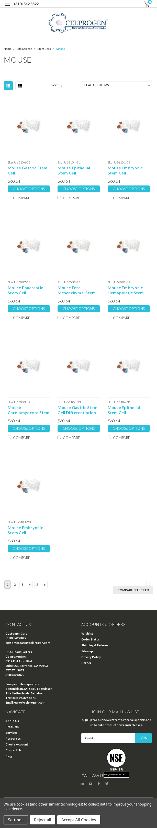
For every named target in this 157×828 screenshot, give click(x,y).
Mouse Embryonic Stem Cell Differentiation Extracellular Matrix (27, 530)
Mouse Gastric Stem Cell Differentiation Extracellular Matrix (77, 410)
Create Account (16, 744)
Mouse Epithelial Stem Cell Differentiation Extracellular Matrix (127, 410)
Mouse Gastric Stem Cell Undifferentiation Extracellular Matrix (28, 170)
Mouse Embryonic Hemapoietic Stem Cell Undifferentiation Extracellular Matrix (127, 290)
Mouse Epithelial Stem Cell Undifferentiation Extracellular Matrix (77, 170)
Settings (16, 820)
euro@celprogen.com (29, 702)
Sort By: (57, 85)
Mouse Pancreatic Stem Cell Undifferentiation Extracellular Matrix (27, 290)
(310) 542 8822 (26, 4)
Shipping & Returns (94, 645)
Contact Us (13, 750)
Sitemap (87, 651)
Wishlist (87, 633)
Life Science (24, 49)
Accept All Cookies (78, 820)
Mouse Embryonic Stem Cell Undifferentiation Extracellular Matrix (127, 170)
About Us (12, 721)
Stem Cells (44, 49)
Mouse (60, 49)
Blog (8, 756)
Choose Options (29, 188)
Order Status (90, 639)
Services (11, 732)
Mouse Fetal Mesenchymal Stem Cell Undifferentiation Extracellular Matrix (77, 290)
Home (8, 49)
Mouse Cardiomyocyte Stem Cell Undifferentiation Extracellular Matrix (29, 410)
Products (12, 727)
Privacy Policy (91, 657)
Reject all (42, 820)
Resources (13, 738)
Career (86, 663)
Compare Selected (133, 590)
